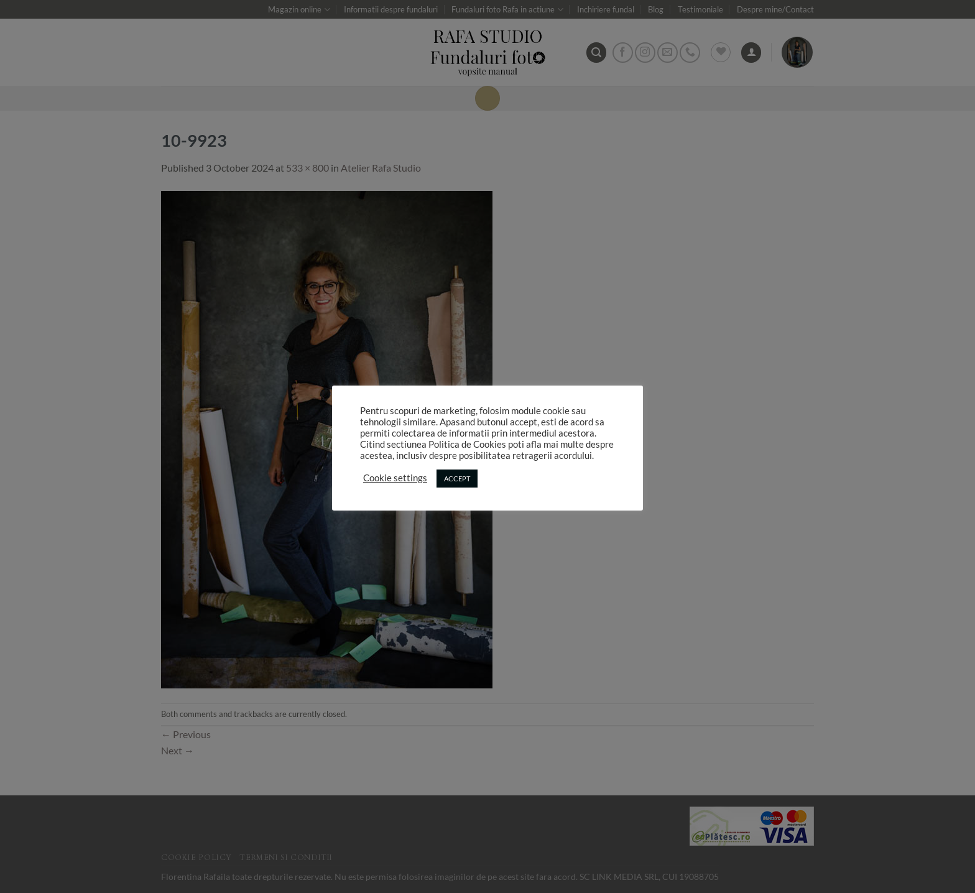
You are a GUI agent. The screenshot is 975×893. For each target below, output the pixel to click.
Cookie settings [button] (395, 478)
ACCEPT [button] (457, 478)
